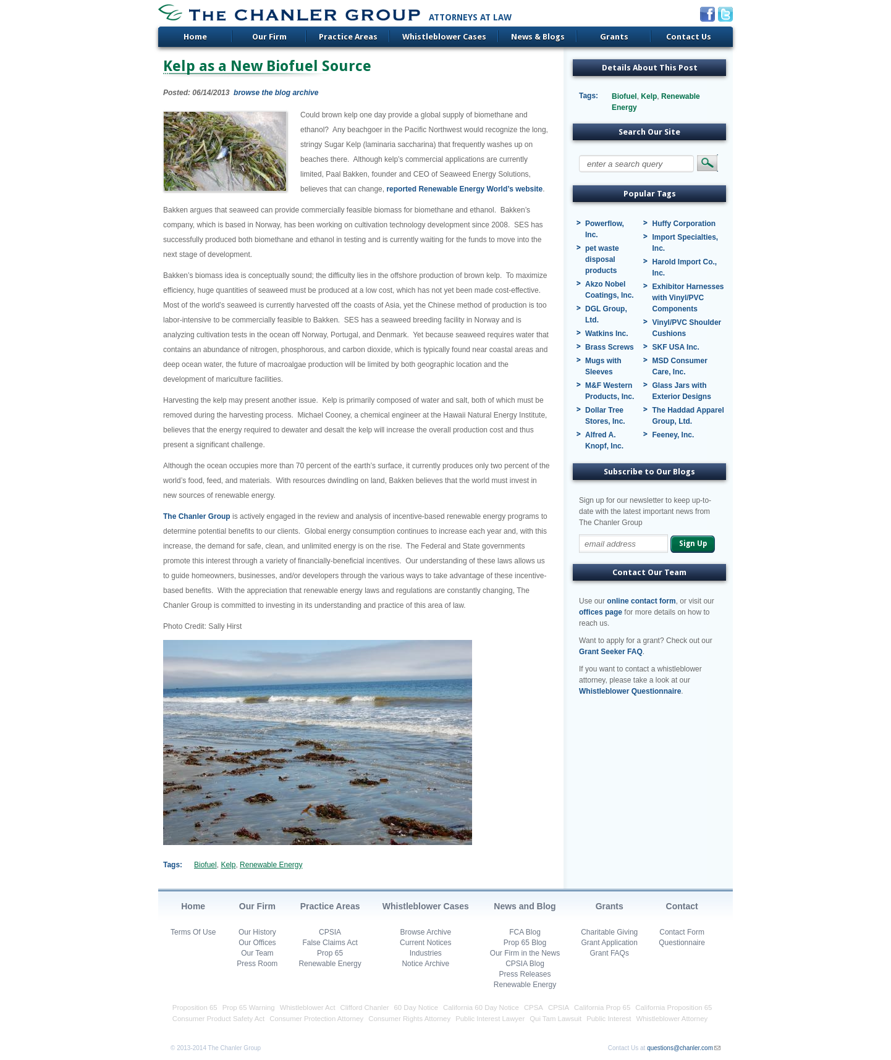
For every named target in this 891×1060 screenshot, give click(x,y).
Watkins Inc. (606, 333)
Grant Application (609, 942)
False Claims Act (329, 942)
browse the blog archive (276, 92)
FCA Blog (525, 932)
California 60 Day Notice (481, 1007)
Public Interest (608, 1018)
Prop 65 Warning (248, 1007)
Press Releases (525, 974)
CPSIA (330, 932)
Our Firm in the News (525, 953)
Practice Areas (348, 36)
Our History (257, 932)
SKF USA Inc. (675, 347)
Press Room (257, 963)
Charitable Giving (609, 932)
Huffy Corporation (684, 223)
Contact (682, 906)
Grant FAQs (609, 953)
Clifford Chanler (364, 1007)
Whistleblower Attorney (671, 1018)
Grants (614, 36)
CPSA (533, 1007)
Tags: (172, 864)
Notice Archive (425, 963)
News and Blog (524, 906)
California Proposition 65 (673, 1007)
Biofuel (205, 864)
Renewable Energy (271, 864)
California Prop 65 (602, 1007)
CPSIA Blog (524, 963)
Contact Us (688, 36)
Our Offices (257, 942)
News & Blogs (538, 36)
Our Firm (269, 36)
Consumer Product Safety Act (218, 1018)
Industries (426, 953)
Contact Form (681, 932)
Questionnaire (682, 942)
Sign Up (693, 543)
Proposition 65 (194, 1007)
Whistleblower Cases (444, 36)
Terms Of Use (193, 932)
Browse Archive (425, 932)
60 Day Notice (416, 1007)
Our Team (257, 953)
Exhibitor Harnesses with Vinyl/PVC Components (688, 297)
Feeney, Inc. (673, 435)
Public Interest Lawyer (490, 1018)
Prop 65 (330, 953)
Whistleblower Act (308, 1007)
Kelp (228, 864)
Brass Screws (609, 347)
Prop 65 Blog (525, 942)
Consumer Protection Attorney (316, 1018)
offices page (600, 612)
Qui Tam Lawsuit (555, 1018)
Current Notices (425, 942)
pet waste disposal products (602, 259)
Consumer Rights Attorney (409, 1018)
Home (195, 36)
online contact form (641, 601)
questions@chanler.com (680, 1048)
